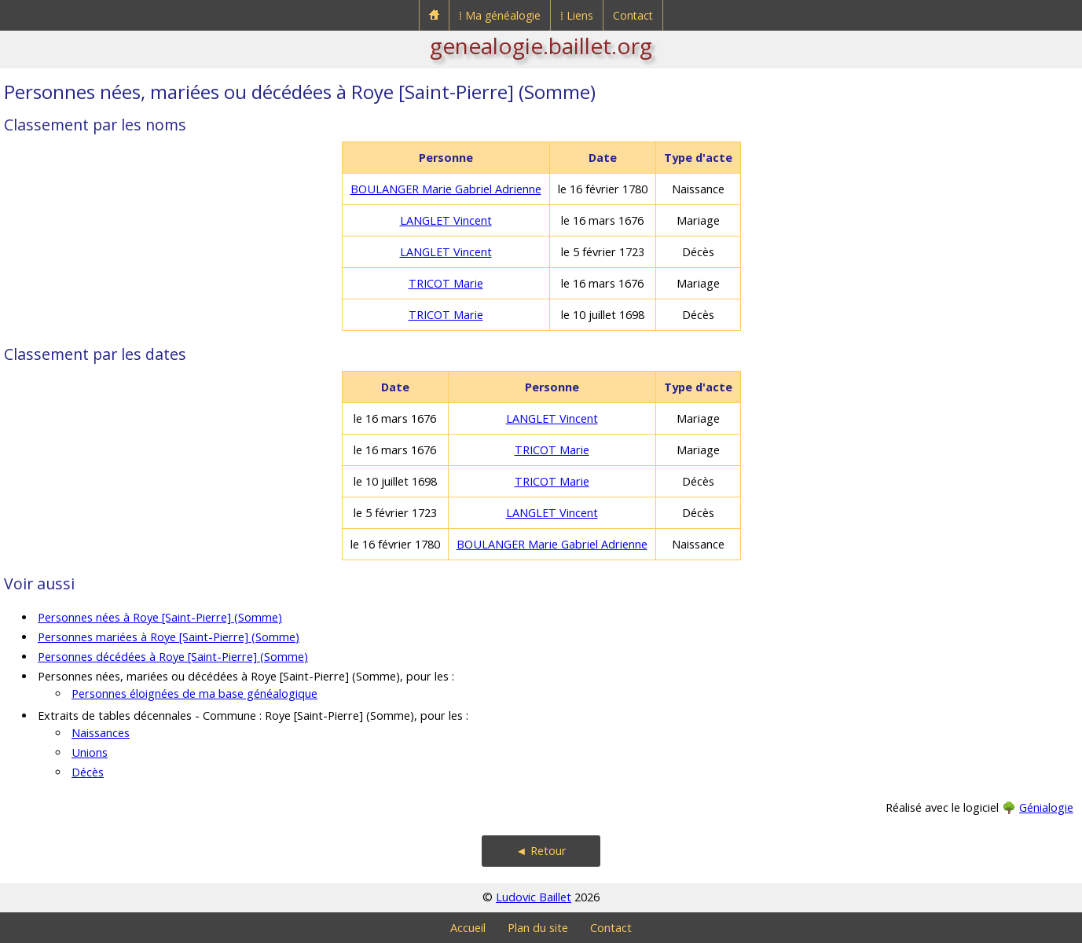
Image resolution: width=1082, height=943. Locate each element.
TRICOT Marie (446, 283)
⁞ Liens (576, 15)
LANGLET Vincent (446, 220)
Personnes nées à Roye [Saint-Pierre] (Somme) (160, 617)
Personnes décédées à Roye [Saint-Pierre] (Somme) (173, 656)
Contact (633, 15)
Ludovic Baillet (533, 897)
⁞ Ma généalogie (500, 15)
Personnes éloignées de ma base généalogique (194, 693)
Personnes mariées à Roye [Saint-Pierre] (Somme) (168, 636)
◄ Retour (540, 850)
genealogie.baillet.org (541, 46)
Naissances (101, 732)
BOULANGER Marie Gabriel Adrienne (445, 189)
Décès (88, 772)
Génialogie (1046, 807)
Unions (90, 752)
